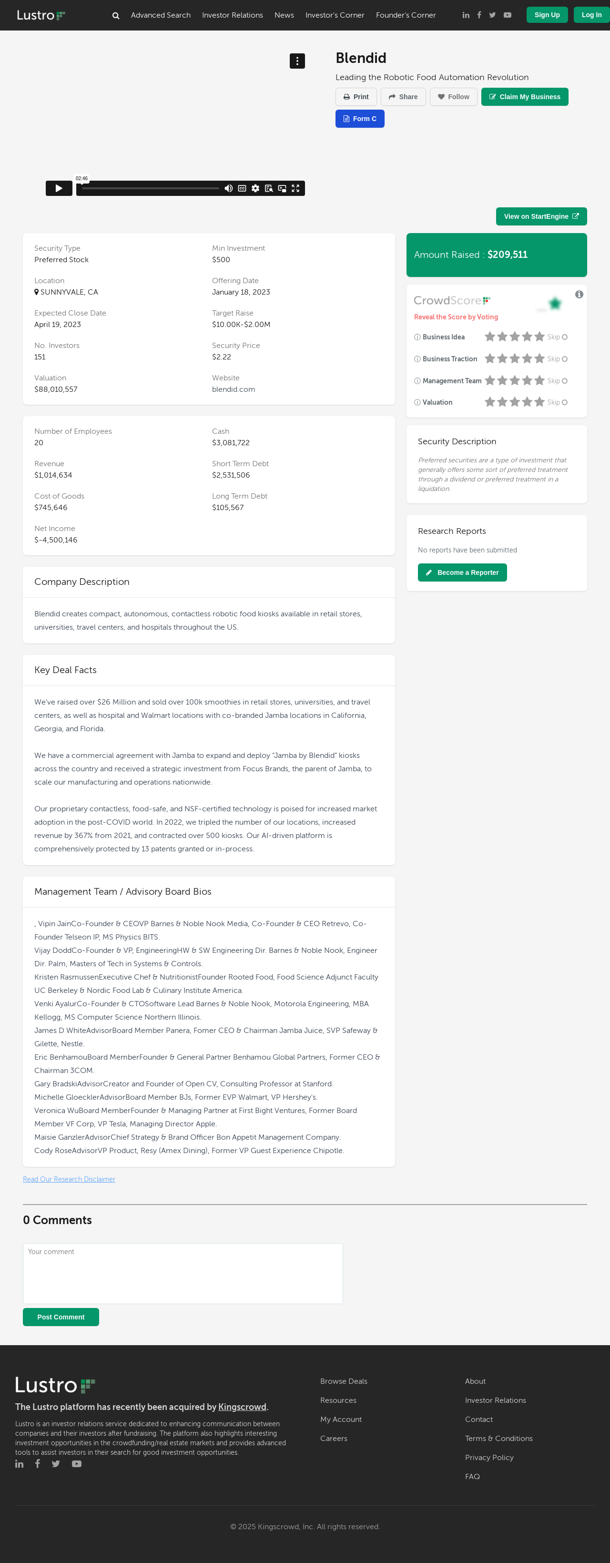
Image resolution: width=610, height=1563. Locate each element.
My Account (341, 1419)
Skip (558, 337)
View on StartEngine (541, 216)
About (475, 1381)
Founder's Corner (406, 15)
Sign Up (547, 15)
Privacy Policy (489, 1457)
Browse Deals (343, 1381)
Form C (360, 119)
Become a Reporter (462, 572)
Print (356, 97)
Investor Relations (232, 15)
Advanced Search (161, 15)
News (284, 15)
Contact (479, 1419)
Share (403, 97)
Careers (333, 1438)
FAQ (472, 1476)
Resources (338, 1400)
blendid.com (233, 389)
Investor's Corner (335, 15)
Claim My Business (525, 97)
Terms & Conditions (499, 1438)
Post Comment (61, 1317)
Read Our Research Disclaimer (69, 1179)
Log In (592, 15)
